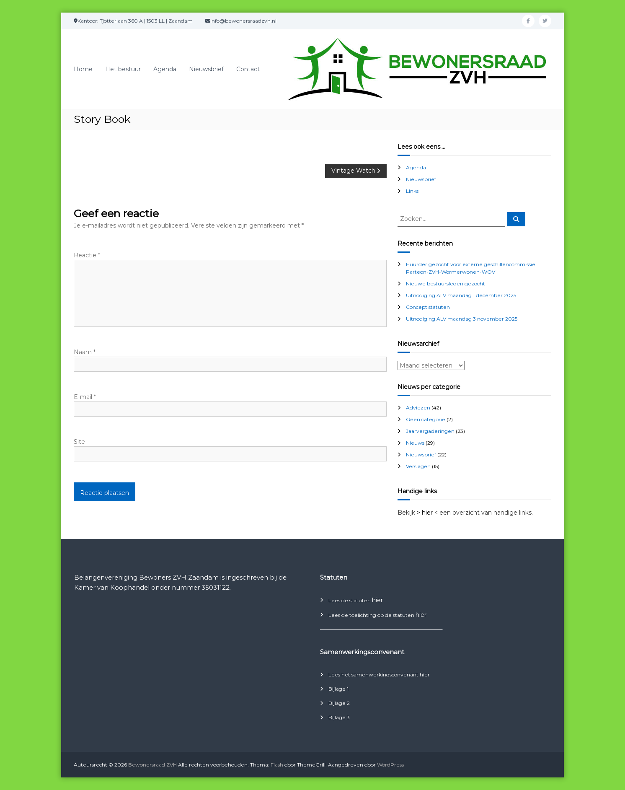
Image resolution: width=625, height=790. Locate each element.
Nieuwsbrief (206, 69)
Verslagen (418, 466)
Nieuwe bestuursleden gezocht (445, 283)
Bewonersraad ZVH (152, 765)
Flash (277, 765)
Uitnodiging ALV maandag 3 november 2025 (461, 319)
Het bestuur (123, 69)
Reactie (87, 255)
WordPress (390, 765)
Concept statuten (428, 307)
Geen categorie (425, 419)
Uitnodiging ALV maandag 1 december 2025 (461, 295)
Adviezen (418, 407)
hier (377, 600)
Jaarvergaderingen (430, 431)
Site (79, 442)
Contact (248, 69)
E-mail (85, 397)
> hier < (427, 512)
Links (412, 191)
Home (83, 69)
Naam (85, 352)
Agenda (164, 69)
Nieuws (415, 443)
